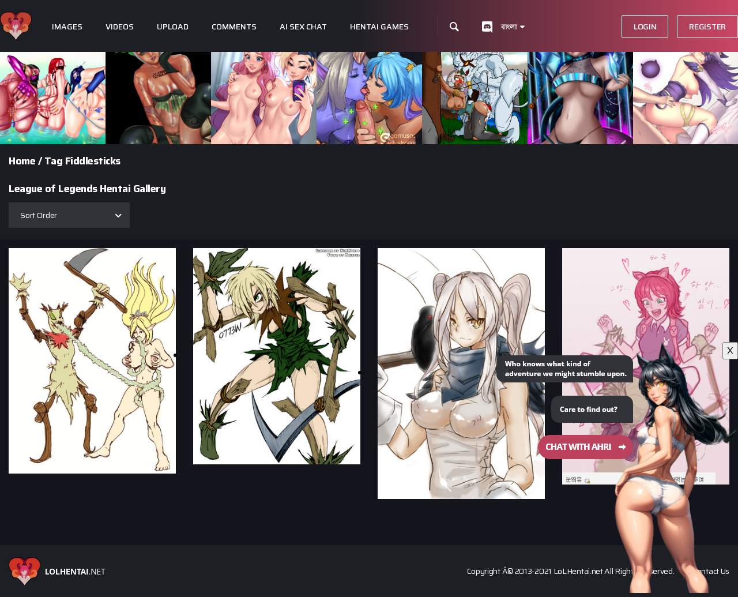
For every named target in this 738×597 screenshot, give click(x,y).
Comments (234, 27)
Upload (173, 27)
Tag (53, 161)
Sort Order (38, 215)
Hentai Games (379, 27)
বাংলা (508, 26)
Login (645, 26)
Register (707, 26)
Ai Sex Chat (303, 27)
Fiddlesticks (93, 161)
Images (67, 27)
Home (22, 161)
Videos (120, 27)
